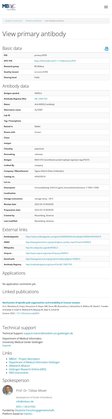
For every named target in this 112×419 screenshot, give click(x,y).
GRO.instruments (18, 372)
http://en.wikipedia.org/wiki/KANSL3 (42, 247)
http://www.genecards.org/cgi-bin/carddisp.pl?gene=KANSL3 (53, 259)
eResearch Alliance (19, 365)
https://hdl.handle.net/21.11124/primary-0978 (55, 60)
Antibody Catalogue (13, 21)
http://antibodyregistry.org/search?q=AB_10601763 (49, 264)
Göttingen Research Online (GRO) (27, 369)
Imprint (6, 345)
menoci (28, 413)
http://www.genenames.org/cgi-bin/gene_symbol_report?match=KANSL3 (58, 242)
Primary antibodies (33, 21)
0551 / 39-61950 (25, 406)
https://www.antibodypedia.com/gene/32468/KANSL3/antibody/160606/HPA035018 (63, 236)
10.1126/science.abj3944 (28, 313)
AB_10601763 (41, 98)
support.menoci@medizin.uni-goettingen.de (48, 333)
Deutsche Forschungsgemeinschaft (34, 410)
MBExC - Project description (24, 358)
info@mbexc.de (25, 401)
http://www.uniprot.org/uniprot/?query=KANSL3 (47, 253)
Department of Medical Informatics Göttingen (34, 362)
